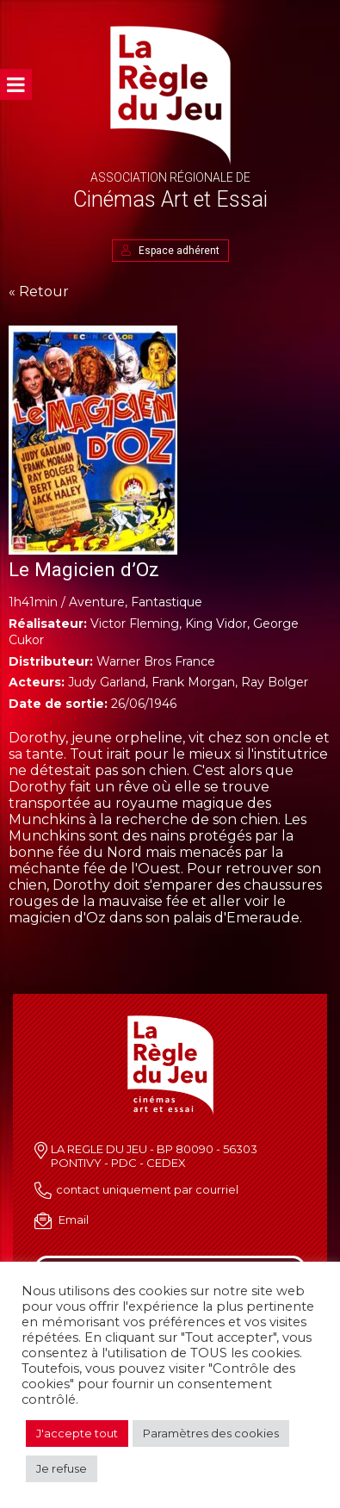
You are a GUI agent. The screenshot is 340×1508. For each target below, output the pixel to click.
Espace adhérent (170, 251)
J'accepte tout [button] (77, 1433)
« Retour (39, 291)
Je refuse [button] (61, 1468)
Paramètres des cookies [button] (211, 1433)
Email (74, 1219)
